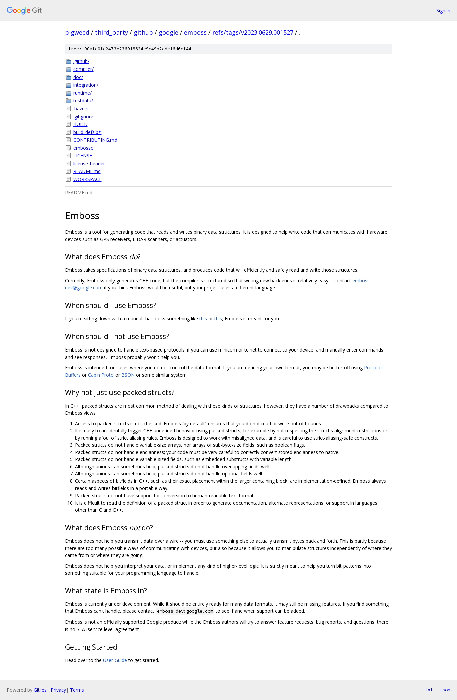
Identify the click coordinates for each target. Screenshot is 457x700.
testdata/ (83, 100)
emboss (195, 32)
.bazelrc (81, 108)
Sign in (443, 10)
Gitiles (40, 690)
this (203, 318)
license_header (89, 163)
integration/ (85, 85)
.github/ (81, 61)
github (143, 32)
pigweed (77, 32)
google (168, 32)
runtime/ (82, 93)
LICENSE (82, 155)
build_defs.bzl (87, 132)
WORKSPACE (87, 179)
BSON (128, 375)
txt (429, 690)
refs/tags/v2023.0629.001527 (252, 32)
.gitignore (83, 116)
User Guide (115, 660)
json (445, 690)
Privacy (58, 690)
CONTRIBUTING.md (95, 140)
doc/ (78, 77)
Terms (77, 690)
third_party (111, 32)
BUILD (80, 124)
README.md (87, 171)
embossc (83, 148)
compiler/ (83, 69)
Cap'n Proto (101, 375)
